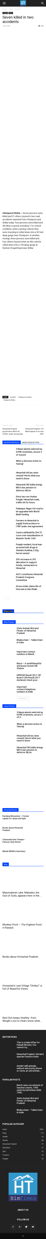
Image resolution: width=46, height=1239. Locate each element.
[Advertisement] (23, 102)
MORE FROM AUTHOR (30, 442)
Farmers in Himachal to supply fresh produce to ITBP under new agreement (29, 523)
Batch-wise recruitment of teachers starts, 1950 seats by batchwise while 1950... (30, 1089)
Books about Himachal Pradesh (20, 956)
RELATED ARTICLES (11, 442)
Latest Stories (9, 706)
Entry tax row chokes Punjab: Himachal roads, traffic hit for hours (28, 499)
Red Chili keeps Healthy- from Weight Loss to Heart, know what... (22, 1019)
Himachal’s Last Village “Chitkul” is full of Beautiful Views (22, 987)
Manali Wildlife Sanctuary (13, 851)
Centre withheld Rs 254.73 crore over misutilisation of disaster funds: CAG (29, 535)
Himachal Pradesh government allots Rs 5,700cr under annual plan (12, 431)
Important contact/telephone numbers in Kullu (26, 689)
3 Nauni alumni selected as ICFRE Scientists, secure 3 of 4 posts (29, 452)
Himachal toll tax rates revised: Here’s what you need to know (28, 475)
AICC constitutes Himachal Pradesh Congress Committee (29, 577)
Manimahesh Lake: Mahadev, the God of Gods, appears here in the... (21, 894)
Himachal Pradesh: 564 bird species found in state (30, 1055)
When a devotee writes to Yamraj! (29, 725)
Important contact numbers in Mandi (26, 652)
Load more (23, 698)
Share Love (8, 611)
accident (13, 397)
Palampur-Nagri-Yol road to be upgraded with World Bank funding (29, 511)
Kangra (17, 9)
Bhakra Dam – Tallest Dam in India (30, 641)
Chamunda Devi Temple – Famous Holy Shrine (13, 840)
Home (4, 9)
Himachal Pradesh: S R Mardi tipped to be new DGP (34, 431)
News (11, 9)
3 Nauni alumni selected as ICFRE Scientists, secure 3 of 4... (30, 714)
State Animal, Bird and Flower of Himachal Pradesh (28, 630)
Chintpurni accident (25, 397)
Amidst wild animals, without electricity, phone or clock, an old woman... (29, 1068)
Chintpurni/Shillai (9, 400)
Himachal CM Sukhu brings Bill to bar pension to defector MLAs (29, 487)
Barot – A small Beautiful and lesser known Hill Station (29, 666)
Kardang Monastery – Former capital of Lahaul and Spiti (15, 817)
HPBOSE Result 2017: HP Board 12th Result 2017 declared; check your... (29, 677)
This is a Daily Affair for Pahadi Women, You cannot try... (28, 1045)
